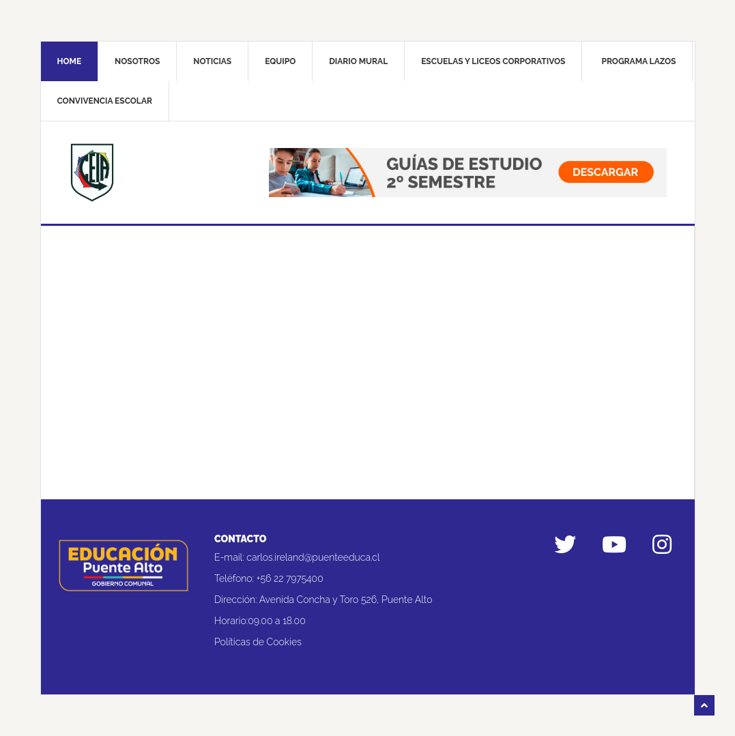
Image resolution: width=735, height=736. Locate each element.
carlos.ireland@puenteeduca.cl (312, 557)
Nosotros (137, 61)
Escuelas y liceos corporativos (493, 61)
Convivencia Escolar (104, 101)
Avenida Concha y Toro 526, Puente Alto (346, 599)
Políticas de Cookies (258, 641)
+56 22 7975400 (290, 578)
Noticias (212, 61)
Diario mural (358, 61)
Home (69, 61)
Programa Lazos (638, 61)
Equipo (280, 61)
